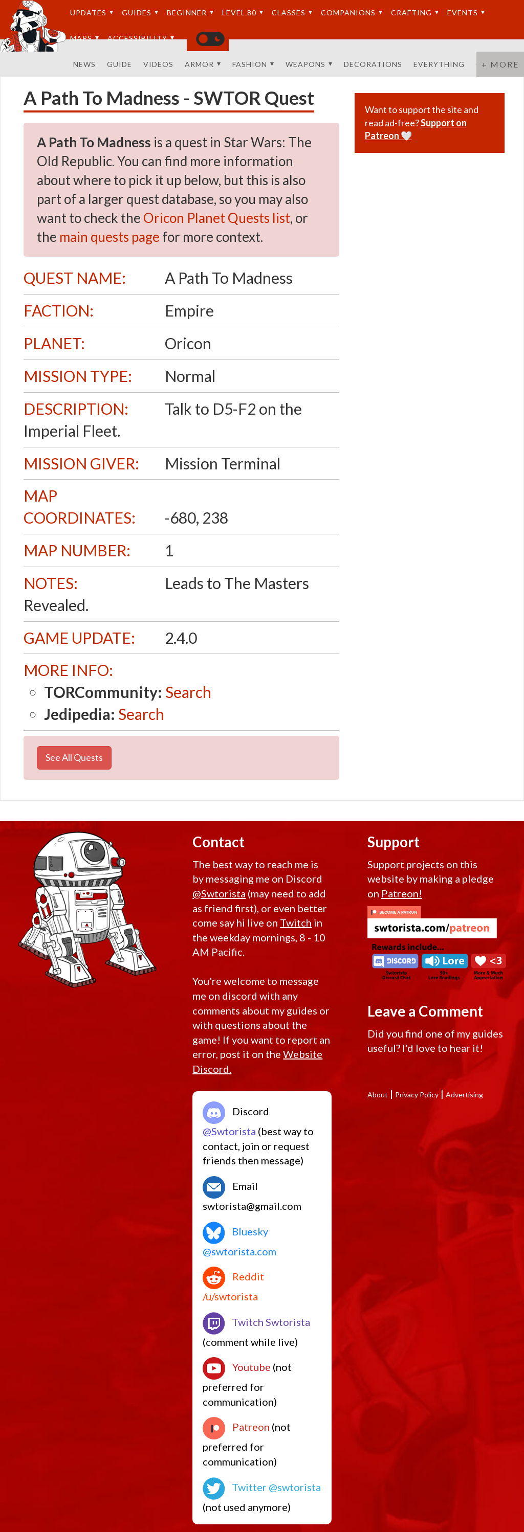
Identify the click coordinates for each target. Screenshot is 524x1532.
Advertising (464, 1094)
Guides (140, 12)
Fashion (253, 64)
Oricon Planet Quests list (216, 218)
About (377, 1094)
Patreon (236, 1427)
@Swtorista (219, 893)
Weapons (309, 64)
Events (466, 12)
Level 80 (243, 12)
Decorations (373, 64)
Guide (119, 64)
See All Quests (74, 757)
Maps (84, 38)
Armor (203, 64)
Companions (352, 12)
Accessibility (140, 38)
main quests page (109, 237)
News (84, 64)
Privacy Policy (417, 1094)
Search (188, 692)
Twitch (296, 922)
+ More (500, 64)
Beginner (190, 12)
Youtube (237, 1367)
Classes (292, 12)
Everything (439, 64)
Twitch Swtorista (256, 1322)
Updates (92, 12)
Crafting (415, 12)
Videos (158, 64)
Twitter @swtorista (262, 1487)
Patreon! (401, 893)
